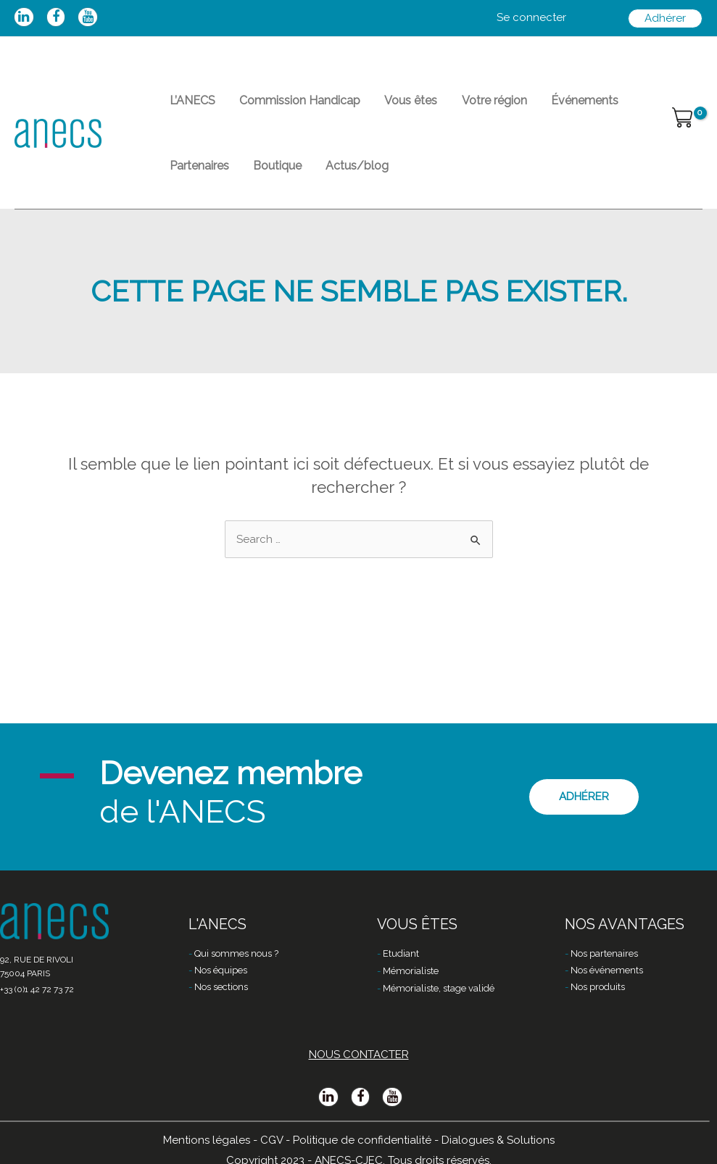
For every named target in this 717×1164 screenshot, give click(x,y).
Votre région (470, 105)
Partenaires (195, 181)
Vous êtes (394, 105)
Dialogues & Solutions (498, 1140)
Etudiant (401, 953)
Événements (554, 105)
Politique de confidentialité (362, 1140)
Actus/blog (340, 181)
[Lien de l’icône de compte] (531, 18)
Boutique (267, 181)
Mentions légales (206, 1140)
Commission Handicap (289, 105)
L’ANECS (189, 105)
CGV (271, 1140)
